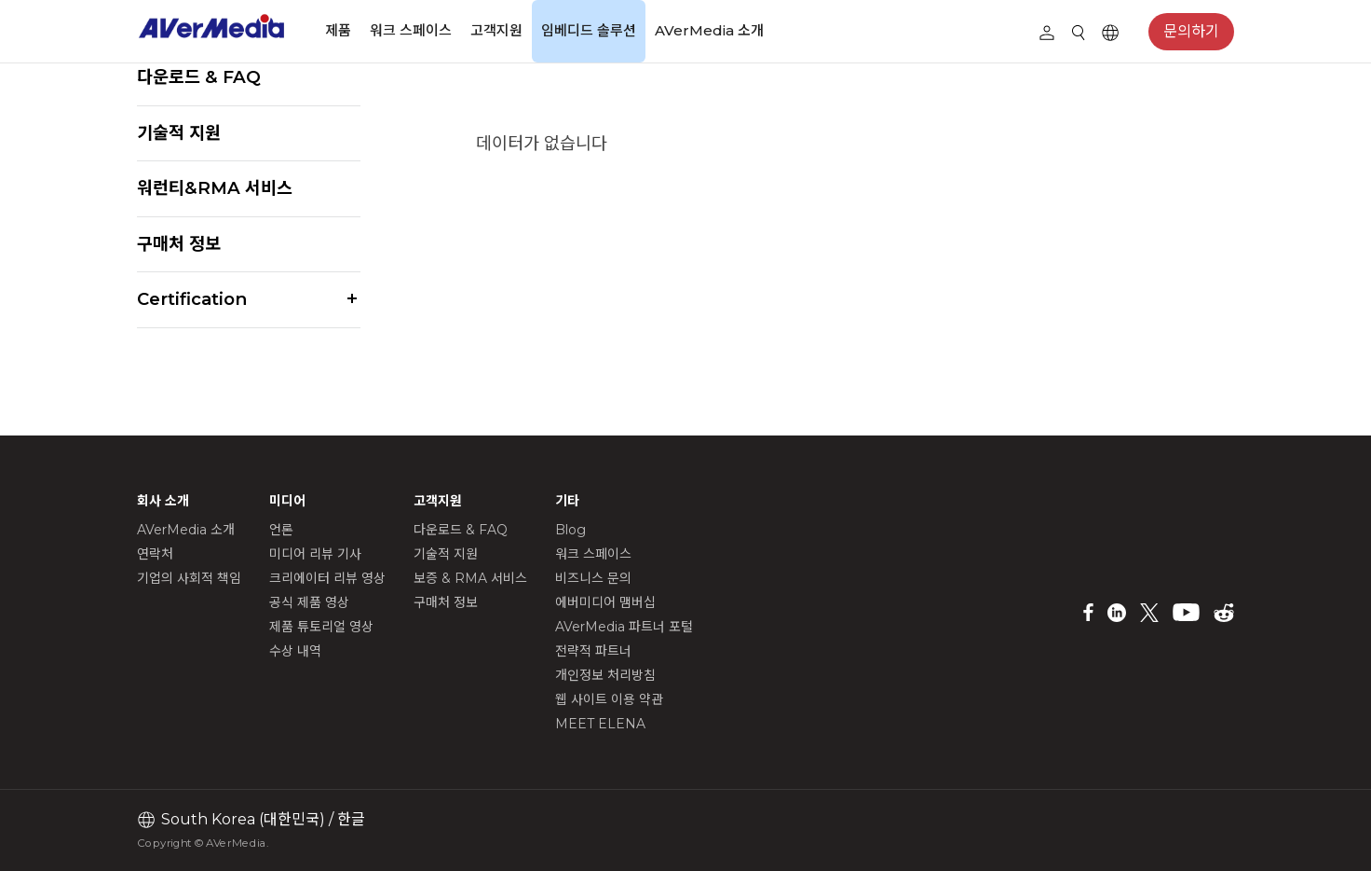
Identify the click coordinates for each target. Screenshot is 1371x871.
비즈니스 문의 (593, 578)
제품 (338, 30)
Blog (570, 529)
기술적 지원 (179, 133)
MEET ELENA (600, 723)
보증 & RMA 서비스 (470, 578)
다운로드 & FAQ (199, 77)
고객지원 (496, 30)
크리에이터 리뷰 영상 (327, 578)
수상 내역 (295, 651)
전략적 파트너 (593, 651)
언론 (281, 529)
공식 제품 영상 (309, 602)
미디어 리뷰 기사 (315, 554)
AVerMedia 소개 (709, 30)
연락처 (155, 554)
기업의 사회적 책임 (189, 578)
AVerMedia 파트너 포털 (624, 626)
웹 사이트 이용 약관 (609, 699)
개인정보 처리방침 (605, 675)
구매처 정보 (179, 244)
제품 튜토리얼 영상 (321, 626)
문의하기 (1191, 31)
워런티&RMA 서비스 (214, 188)
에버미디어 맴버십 (605, 602)
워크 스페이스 (411, 30)
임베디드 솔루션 (588, 30)
